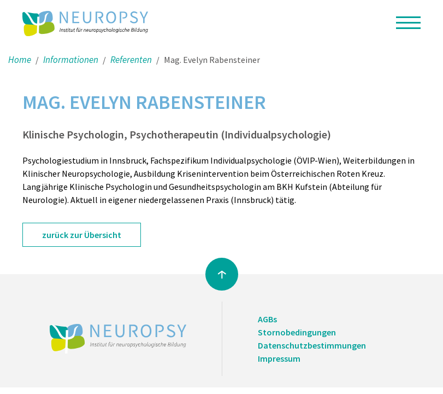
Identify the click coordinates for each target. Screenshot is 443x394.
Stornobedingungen (297, 332)
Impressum (279, 358)
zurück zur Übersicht (81, 234)
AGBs (267, 319)
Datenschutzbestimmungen (312, 345)
